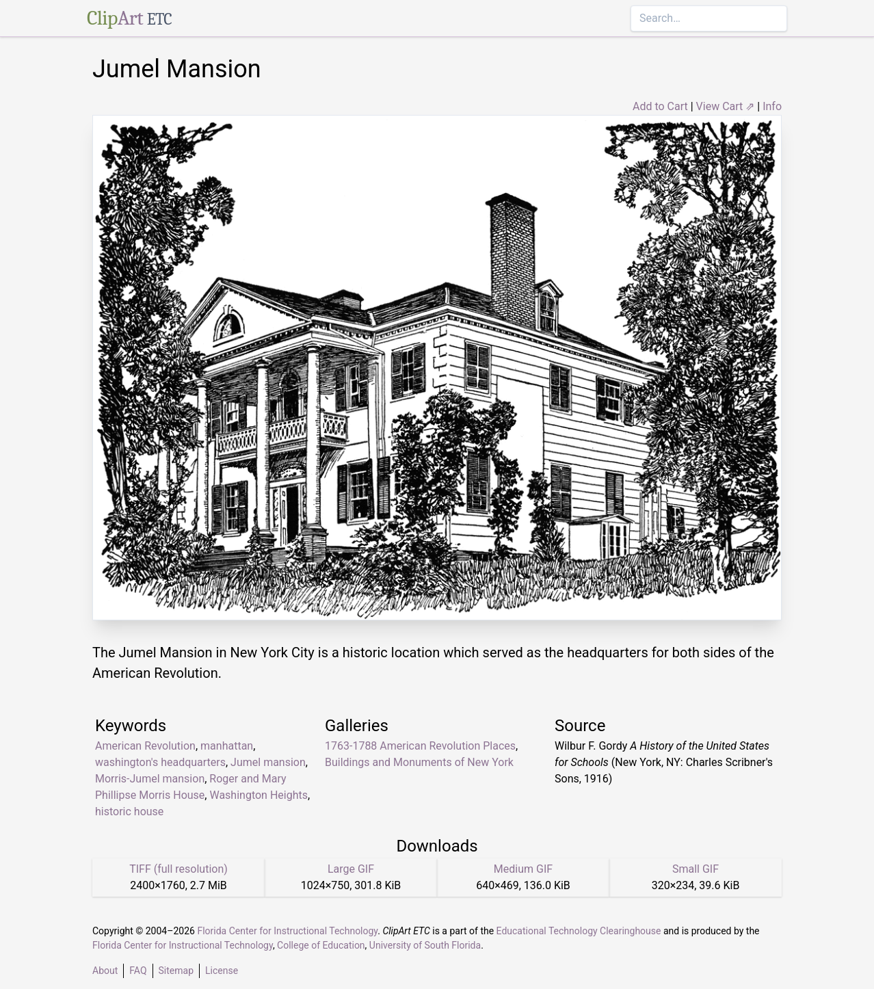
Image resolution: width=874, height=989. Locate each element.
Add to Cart (660, 106)
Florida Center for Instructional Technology (287, 930)
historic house (129, 811)
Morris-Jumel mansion (149, 778)
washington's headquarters (160, 762)
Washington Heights (258, 795)
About (105, 970)
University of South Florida (425, 945)
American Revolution (145, 745)
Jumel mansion (268, 762)
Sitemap (176, 970)
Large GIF (351, 868)
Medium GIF (523, 868)
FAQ (137, 970)
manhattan (226, 745)
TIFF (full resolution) (178, 868)
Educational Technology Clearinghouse (578, 930)
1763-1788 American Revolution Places (420, 745)
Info (772, 106)
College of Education (321, 945)
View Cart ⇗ (725, 106)
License (221, 970)
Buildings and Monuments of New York (419, 762)
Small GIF (695, 868)
